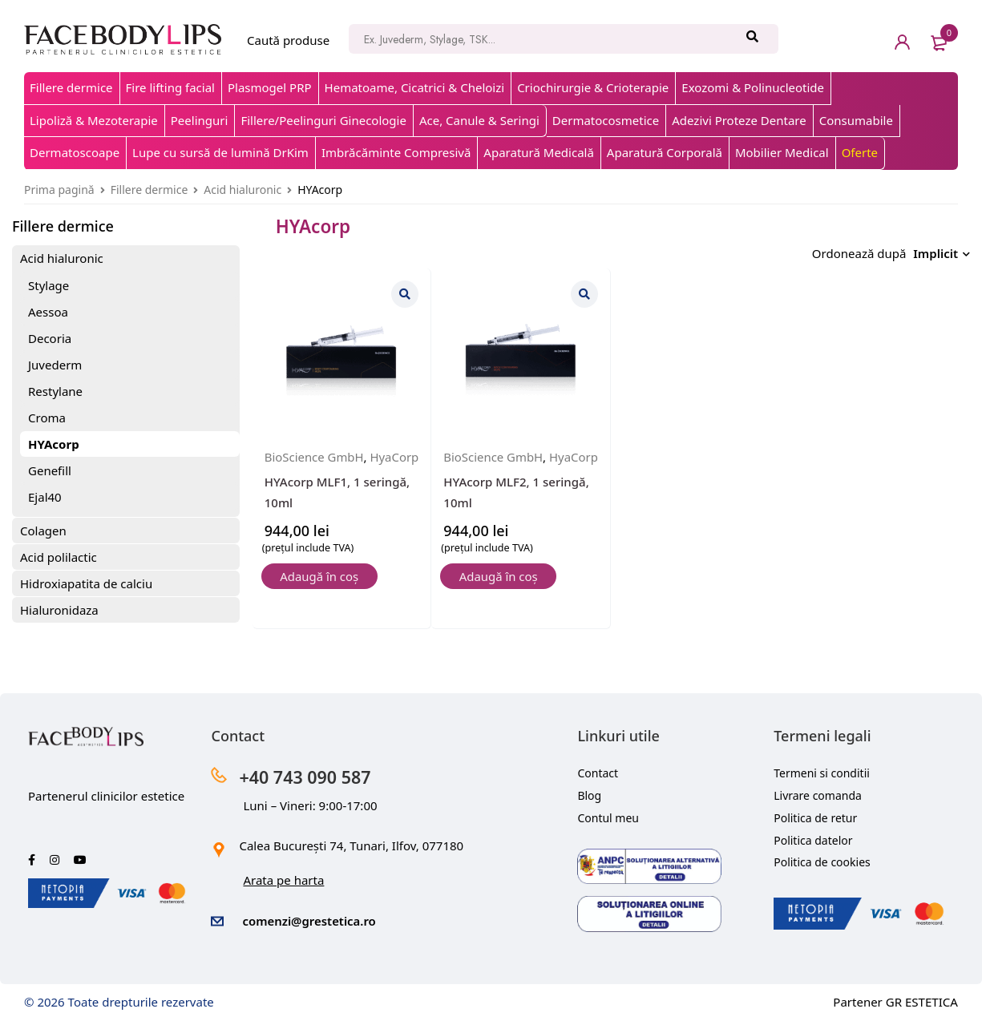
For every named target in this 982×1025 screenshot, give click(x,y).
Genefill (49, 470)
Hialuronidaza (59, 610)
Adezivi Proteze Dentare (739, 120)
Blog (589, 795)
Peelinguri (199, 120)
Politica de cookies (822, 862)
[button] (321, 593)
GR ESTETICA (922, 1002)
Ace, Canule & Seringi (479, 120)
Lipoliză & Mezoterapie (94, 120)
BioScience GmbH (315, 453)
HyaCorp (289, 473)
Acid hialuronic (242, 189)
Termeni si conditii (822, 773)
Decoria (49, 338)
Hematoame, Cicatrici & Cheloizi (415, 87)
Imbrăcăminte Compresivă (396, 152)
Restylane (55, 391)
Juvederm (55, 365)
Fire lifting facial (170, 87)
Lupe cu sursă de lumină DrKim (220, 152)
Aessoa (48, 312)
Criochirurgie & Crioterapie (593, 87)
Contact (597, 773)
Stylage (48, 285)
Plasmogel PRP (270, 87)
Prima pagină (59, 189)
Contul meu (608, 817)
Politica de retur (815, 817)
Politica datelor (813, 840)
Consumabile (856, 120)
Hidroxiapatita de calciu (86, 583)
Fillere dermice (71, 87)
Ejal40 (45, 497)
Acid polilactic (58, 557)
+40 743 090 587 (306, 777)
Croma (47, 418)
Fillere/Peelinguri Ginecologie (323, 120)
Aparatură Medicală (538, 152)
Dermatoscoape (74, 152)
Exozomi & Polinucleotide (752, 87)
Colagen (43, 531)
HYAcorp (53, 444)
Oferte (860, 152)
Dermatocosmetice (605, 120)
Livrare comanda (818, 795)
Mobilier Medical (782, 152)
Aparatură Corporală (664, 152)
